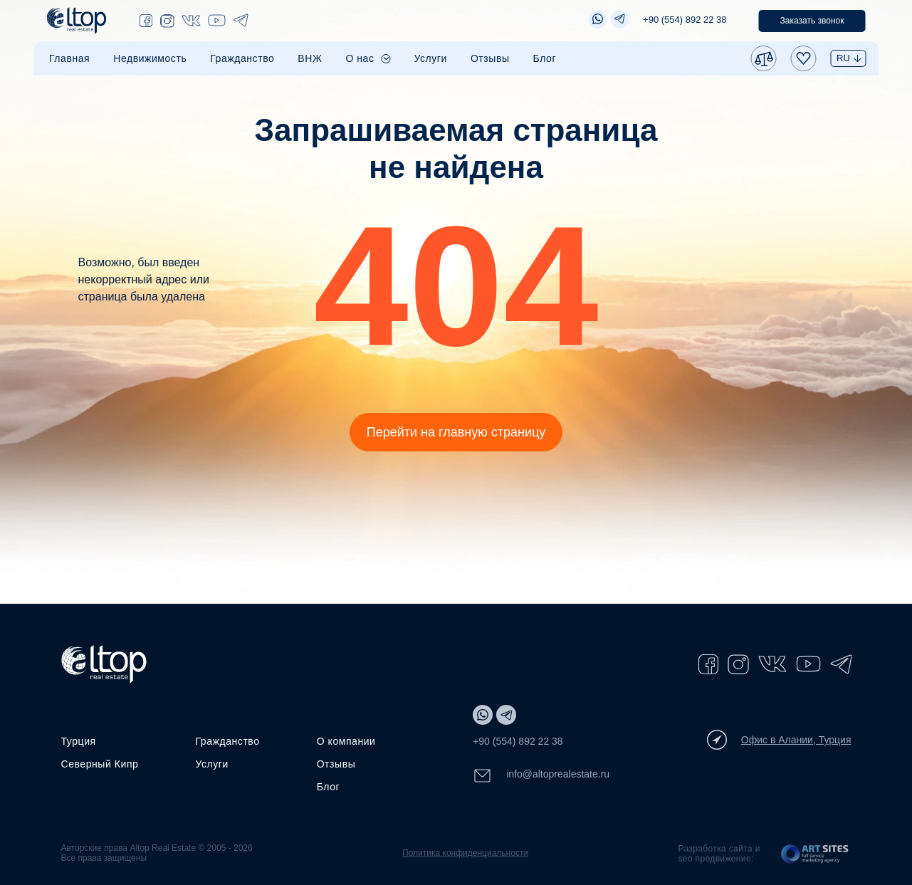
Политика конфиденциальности (465, 853)
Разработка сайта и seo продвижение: (719, 854)
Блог (545, 58)
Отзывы (490, 58)
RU (843, 58)
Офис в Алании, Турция (779, 740)
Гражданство (242, 58)
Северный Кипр (100, 764)
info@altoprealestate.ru (541, 775)
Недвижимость (150, 58)
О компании (346, 741)
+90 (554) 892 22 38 (684, 19)
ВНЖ (310, 58)
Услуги (430, 58)
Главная (69, 58)
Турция (78, 741)
